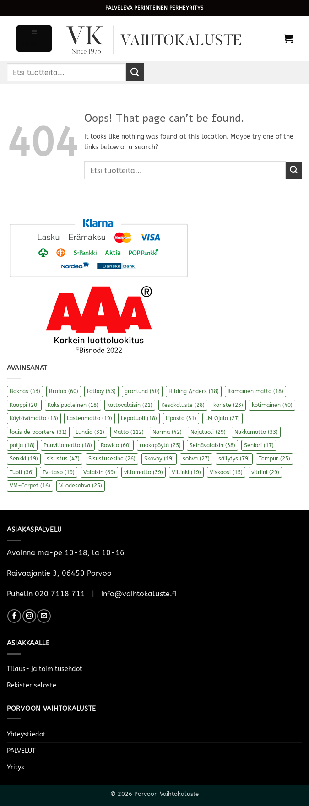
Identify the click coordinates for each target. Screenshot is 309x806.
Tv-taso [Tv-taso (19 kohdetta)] (59, 472)
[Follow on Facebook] (14, 616)
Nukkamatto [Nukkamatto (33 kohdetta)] (256, 432)
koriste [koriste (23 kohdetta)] (228, 405)
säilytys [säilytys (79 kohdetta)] (234, 458)
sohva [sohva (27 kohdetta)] (196, 458)
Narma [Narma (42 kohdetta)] (167, 432)
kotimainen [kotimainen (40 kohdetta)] (272, 405)
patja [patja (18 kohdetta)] (22, 445)
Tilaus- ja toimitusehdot (44, 669)
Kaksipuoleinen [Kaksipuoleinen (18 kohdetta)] (73, 405)
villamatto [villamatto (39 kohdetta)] (143, 472)
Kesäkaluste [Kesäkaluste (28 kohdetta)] (183, 405)
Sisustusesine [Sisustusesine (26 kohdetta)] (112, 458)
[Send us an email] (44, 616)
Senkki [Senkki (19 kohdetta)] (24, 458)
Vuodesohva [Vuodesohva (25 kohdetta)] (80, 485)
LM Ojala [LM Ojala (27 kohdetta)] (222, 418)
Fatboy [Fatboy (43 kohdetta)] (101, 391)
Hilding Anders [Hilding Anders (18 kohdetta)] (193, 391)
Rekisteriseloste (31, 685)
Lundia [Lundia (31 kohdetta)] (90, 432)
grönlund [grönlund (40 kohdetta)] (142, 391)
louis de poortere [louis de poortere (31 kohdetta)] (38, 432)
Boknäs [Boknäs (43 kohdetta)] (25, 391)
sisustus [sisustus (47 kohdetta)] (63, 458)
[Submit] (135, 72)
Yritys (15, 767)
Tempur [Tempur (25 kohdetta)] (274, 458)
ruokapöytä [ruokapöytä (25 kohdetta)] (160, 445)
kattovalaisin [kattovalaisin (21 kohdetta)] (129, 405)
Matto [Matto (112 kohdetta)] (128, 432)
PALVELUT (21, 751)
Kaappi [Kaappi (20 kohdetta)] (24, 405)
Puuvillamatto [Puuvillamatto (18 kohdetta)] (67, 445)
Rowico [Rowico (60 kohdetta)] (116, 445)
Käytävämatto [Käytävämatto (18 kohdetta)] (34, 418)
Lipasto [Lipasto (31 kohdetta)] (181, 418)
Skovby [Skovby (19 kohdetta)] (159, 458)
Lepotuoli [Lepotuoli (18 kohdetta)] (139, 418)
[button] (34, 38)
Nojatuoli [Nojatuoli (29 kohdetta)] (208, 432)
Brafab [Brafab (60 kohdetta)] (63, 391)
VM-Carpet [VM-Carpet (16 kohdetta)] (30, 485)
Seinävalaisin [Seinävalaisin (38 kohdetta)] (212, 445)
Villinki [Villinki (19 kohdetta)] (186, 472)
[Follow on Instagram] (29, 616)
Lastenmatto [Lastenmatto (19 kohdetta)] (89, 418)
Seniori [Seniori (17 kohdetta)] (259, 445)
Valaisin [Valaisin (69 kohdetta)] (99, 472)
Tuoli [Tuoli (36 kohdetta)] (22, 472)
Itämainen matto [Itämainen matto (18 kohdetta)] (255, 391)
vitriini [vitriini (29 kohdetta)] (265, 472)
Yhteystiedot (26, 734)
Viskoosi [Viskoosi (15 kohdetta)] (226, 472)
